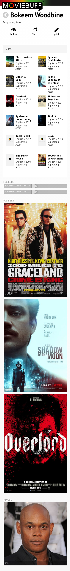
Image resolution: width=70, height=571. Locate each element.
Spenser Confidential (55, 58)
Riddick (52, 116)
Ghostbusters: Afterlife (24, 58)
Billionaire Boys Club (54, 98)
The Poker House (21, 157)
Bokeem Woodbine (36, 14)
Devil (51, 136)
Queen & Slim (20, 78)
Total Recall (22, 136)
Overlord (20, 96)
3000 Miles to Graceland (55, 157)
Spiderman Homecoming (23, 117)
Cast (9, 49)
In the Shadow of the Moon (54, 80)
